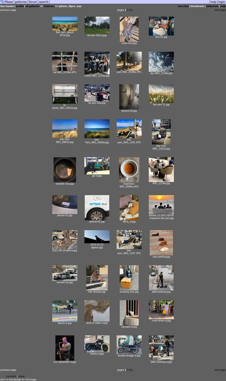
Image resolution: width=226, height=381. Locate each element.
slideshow (212, 6)
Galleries (49, 6)
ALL (131, 10)
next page (220, 10)
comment (11, 376)
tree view (183, 6)
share (21, 376)
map (223, 6)
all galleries (32, 6)
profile (20, 6)
